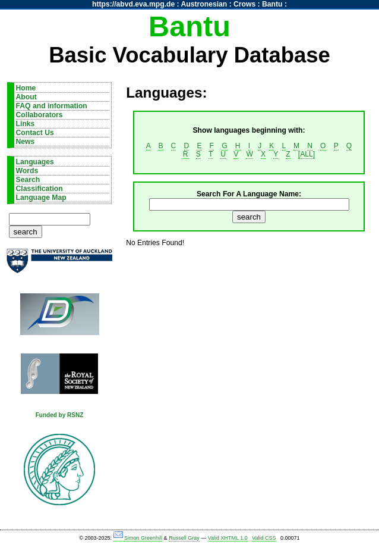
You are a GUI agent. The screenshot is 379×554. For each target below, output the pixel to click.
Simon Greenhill (143, 538)
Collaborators (39, 115)
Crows (244, 4)
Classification (39, 188)
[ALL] (306, 154)
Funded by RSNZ (60, 415)
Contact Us (35, 133)
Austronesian (204, 4)
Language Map (41, 197)
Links (25, 124)
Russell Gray (184, 538)
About (26, 97)
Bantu (272, 4)
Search (28, 180)
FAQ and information (51, 106)
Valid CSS (264, 538)
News (25, 141)
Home (26, 88)
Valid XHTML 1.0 (228, 538)
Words (27, 171)
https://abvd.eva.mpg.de (133, 4)
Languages (35, 162)
